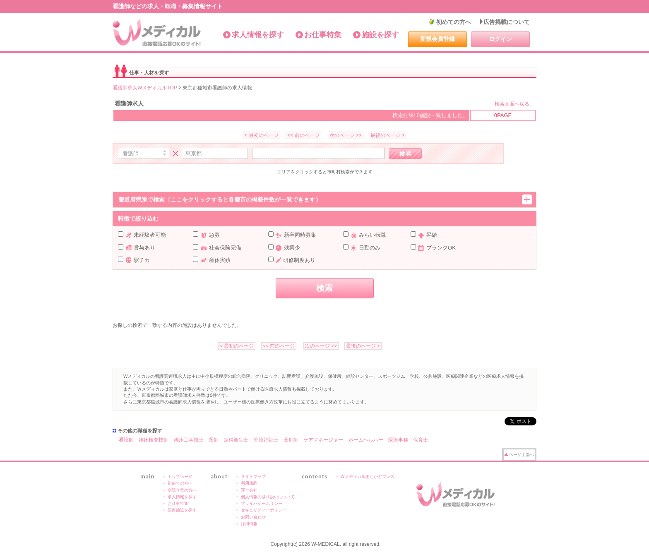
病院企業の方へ (182, 490)
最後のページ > (387, 135)
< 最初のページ (262, 135)
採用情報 (249, 523)
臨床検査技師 (153, 440)
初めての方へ (453, 22)
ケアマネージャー (323, 440)
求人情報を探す (258, 35)
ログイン (500, 39)
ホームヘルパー (366, 440)
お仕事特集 (322, 35)
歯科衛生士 (236, 440)
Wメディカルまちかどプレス (367, 476)
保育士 (420, 440)
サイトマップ (253, 476)
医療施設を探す (182, 510)
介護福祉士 (266, 440)
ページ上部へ (521, 454)
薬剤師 (291, 440)
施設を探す (380, 35)
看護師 (126, 440)
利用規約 (249, 483)
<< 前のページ (303, 135)
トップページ (180, 476)
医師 (214, 440)
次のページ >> (345, 135)
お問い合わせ (253, 517)
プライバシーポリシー (261, 503)
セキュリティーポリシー (263, 510)
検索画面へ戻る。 (514, 104)
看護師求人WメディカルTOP (145, 88)
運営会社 (249, 490)
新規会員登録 (437, 39)
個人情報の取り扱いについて (268, 497)
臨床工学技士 (189, 440)
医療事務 (398, 440)
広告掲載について (506, 22)
